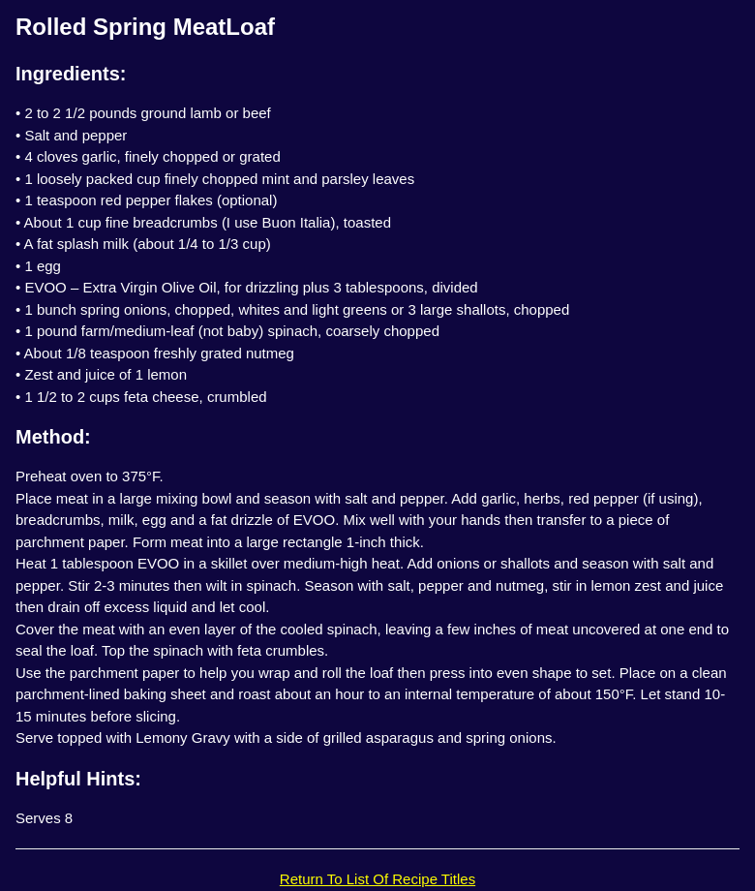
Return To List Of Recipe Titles (377, 879)
